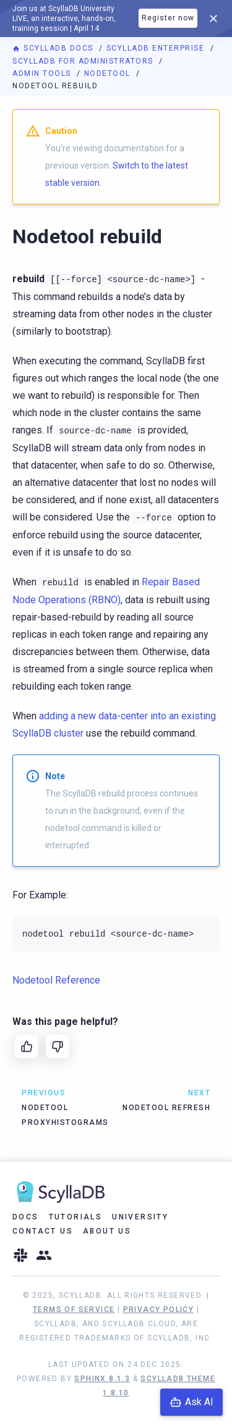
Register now (168, 18)
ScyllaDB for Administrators (84, 61)
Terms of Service (73, 1309)
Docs (25, 1217)
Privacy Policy (158, 1309)
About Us (107, 1231)
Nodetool (109, 73)
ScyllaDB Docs (54, 48)
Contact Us (42, 1231)
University (140, 1217)
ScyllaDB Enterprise (156, 48)
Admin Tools (43, 73)
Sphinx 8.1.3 (102, 1378)
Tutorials (76, 1217)
